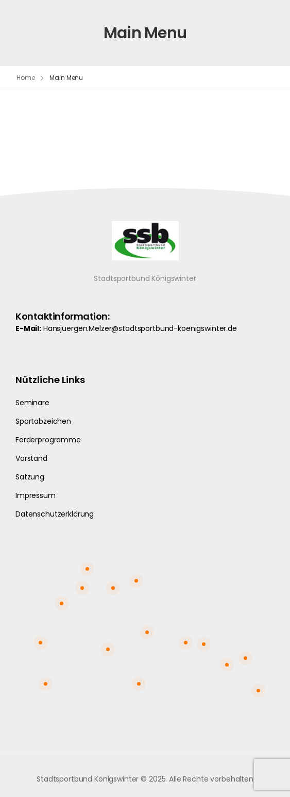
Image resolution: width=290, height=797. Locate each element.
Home (25, 77)
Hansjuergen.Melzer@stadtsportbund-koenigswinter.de (140, 328)
